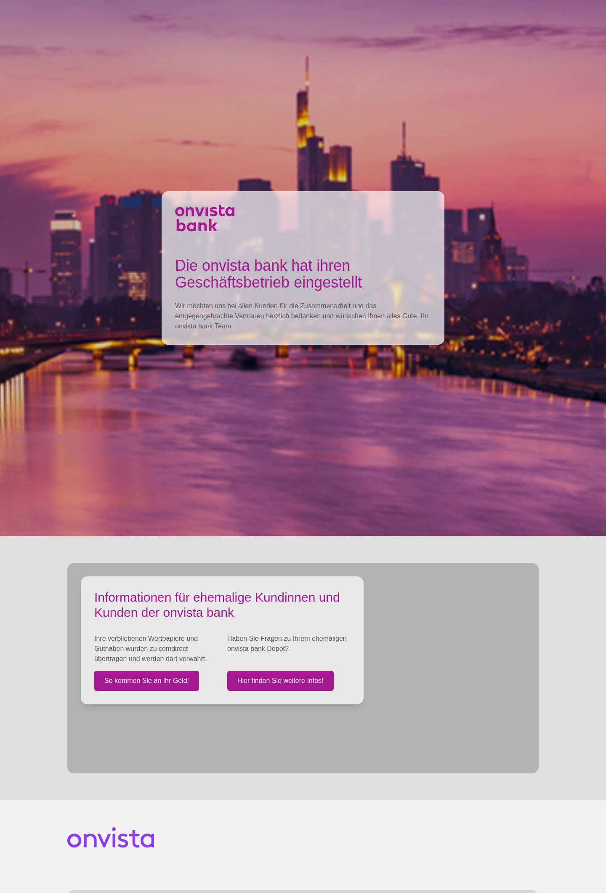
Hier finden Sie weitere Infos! (280, 680)
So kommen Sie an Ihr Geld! (146, 680)
